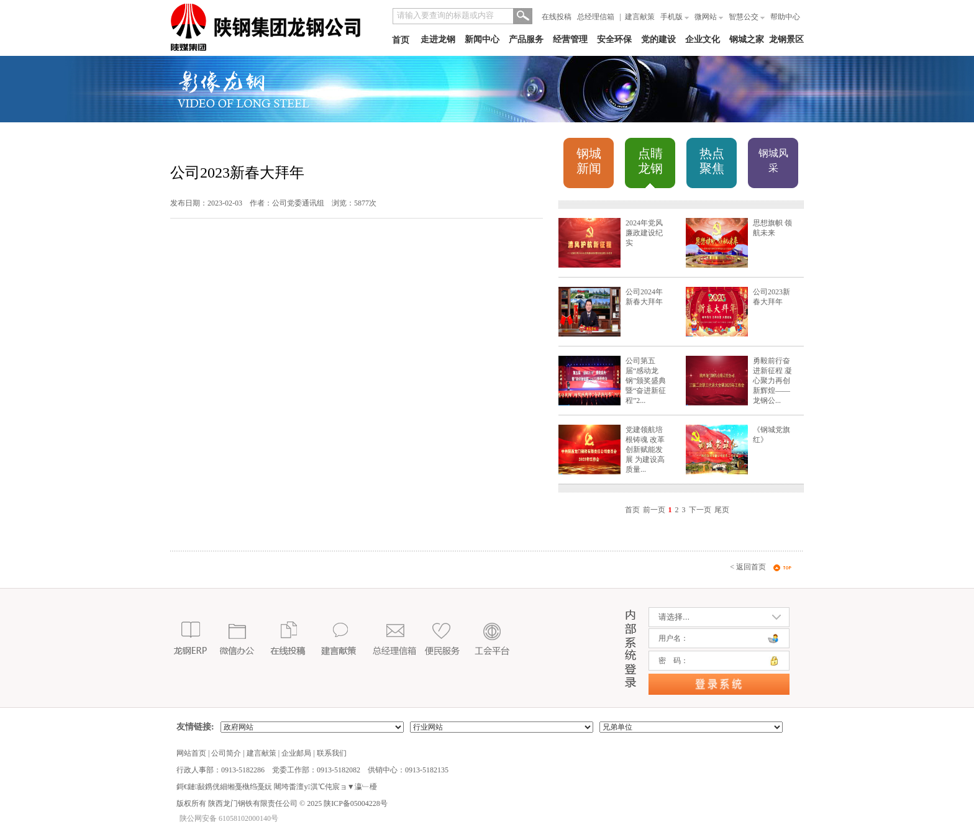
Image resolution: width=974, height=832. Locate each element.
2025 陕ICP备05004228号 (346, 803)
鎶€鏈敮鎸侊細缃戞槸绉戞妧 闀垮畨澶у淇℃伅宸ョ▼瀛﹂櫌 (276, 786)
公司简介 (226, 753)
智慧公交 (747, 16)
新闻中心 (482, 39)
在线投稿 (556, 16)
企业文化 (702, 39)
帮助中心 (785, 16)
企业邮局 (296, 753)
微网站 (708, 16)
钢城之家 (746, 39)
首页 (400, 40)
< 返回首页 (748, 567)
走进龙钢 (438, 39)
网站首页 (191, 753)
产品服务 (526, 39)
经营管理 (570, 39)
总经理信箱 (595, 16)
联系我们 (332, 753)
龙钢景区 (786, 39)
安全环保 (614, 39)
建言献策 (640, 16)
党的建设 (658, 39)
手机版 (674, 16)
